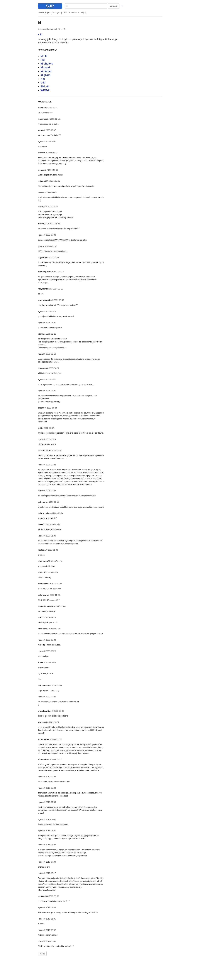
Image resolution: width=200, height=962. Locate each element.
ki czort (45, 67)
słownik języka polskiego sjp (50, 12)
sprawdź (113, 6)
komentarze (74, 12)
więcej (83, 12)
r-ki (43, 78)
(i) (59, 29)
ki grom (45, 75)
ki (40, 34)
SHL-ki (45, 86)
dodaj (42, 953)
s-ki (43, 82)
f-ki (43, 59)
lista (65, 12)
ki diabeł (46, 71)
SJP (50, 6)
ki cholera (47, 63)
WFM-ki (45, 90)
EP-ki (44, 55)
